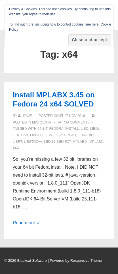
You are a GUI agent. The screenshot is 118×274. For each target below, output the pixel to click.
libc (84, 129)
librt (17, 142)
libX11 (49, 142)
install (72, 129)
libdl (95, 129)
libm (48, 135)
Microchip (41, 122)
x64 (16, 148)
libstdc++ (33, 142)
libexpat (20, 135)
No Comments (77, 122)
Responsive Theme (86, 260)
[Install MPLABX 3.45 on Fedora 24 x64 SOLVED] (74, 116)
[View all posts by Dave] (25, 116)
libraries (87, 135)
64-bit (42, 129)
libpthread (65, 135)
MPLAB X (80, 142)
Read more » (26, 222)
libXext (64, 142)
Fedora (56, 129)
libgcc (36, 135)
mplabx (96, 142)
